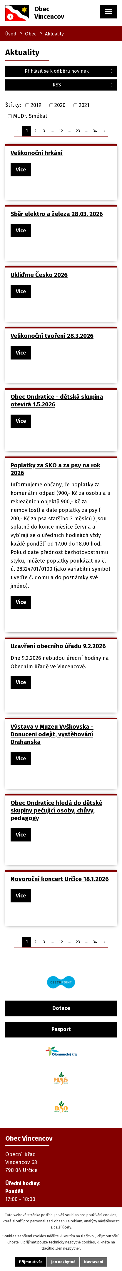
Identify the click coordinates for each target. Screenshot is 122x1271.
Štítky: (13, 105)
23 (78, 130)
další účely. (63, 1227)
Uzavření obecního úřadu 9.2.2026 (58, 646)
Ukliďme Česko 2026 (39, 274)
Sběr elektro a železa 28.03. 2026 (57, 213)
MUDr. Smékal (30, 116)
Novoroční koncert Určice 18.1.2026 (60, 878)
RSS (83, 85)
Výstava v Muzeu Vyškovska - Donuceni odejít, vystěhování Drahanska (52, 734)
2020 (60, 105)
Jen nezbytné (63, 1262)
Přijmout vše (31, 1262)
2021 (84, 105)
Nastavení (93, 1262)
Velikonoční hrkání (37, 152)
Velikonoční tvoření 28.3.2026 (52, 335)
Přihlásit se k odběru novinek (69, 71)
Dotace (61, 1008)
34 (95, 130)
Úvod (10, 34)
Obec (30, 34)
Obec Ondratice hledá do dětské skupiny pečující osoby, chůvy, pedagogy (56, 810)
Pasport (61, 1029)
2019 (36, 105)
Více (21, 169)
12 (61, 130)
